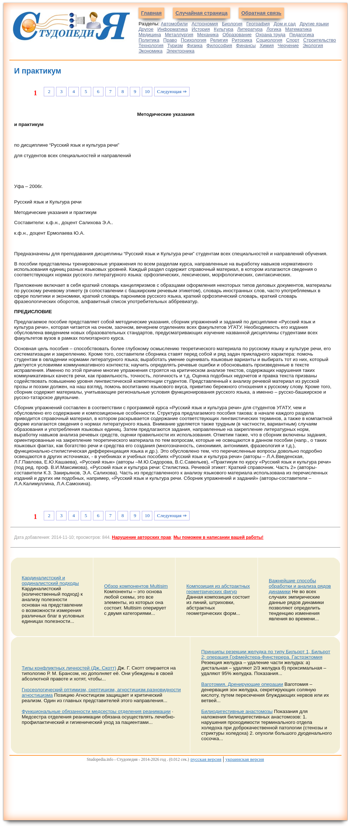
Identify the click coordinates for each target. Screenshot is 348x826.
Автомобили (174, 23)
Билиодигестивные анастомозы (236, 711)
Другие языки (314, 23)
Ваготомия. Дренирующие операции (242, 684)
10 (147, 91)
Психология (193, 40)
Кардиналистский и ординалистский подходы (50, 580)
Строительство (319, 40)
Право (170, 40)
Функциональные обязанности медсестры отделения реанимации (96, 711)
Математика (298, 29)
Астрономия (204, 23)
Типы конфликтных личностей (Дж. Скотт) (69, 668)
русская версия (206, 759)
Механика (207, 34)
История (201, 29)
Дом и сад (285, 23)
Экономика (150, 51)
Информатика (172, 29)
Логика (273, 29)
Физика (195, 45)
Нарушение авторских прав (141, 537)
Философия (219, 45)
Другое (146, 29)
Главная (151, 13)
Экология (313, 45)
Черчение (288, 45)
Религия (219, 40)
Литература (250, 29)
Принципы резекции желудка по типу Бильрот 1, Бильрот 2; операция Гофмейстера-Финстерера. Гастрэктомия (265, 654)
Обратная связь (261, 13)
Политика (149, 40)
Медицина (150, 34)
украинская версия (244, 759)
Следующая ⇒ (172, 91)
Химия (267, 45)
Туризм (175, 45)
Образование (237, 34)
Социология (269, 40)
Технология (151, 45)
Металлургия (179, 34)
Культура (223, 29)
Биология (232, 23)
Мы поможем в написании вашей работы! (218, 537)
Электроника (180, 51)
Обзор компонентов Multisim (136, 586)
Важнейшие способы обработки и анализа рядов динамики (300, 586)
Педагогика (301, 34)
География (258, 23)
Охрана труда (270, 34)
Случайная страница (201, 13)
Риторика (242, 40)
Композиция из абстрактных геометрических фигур (218, 588)
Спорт (293, 40)
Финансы (246, 45)
